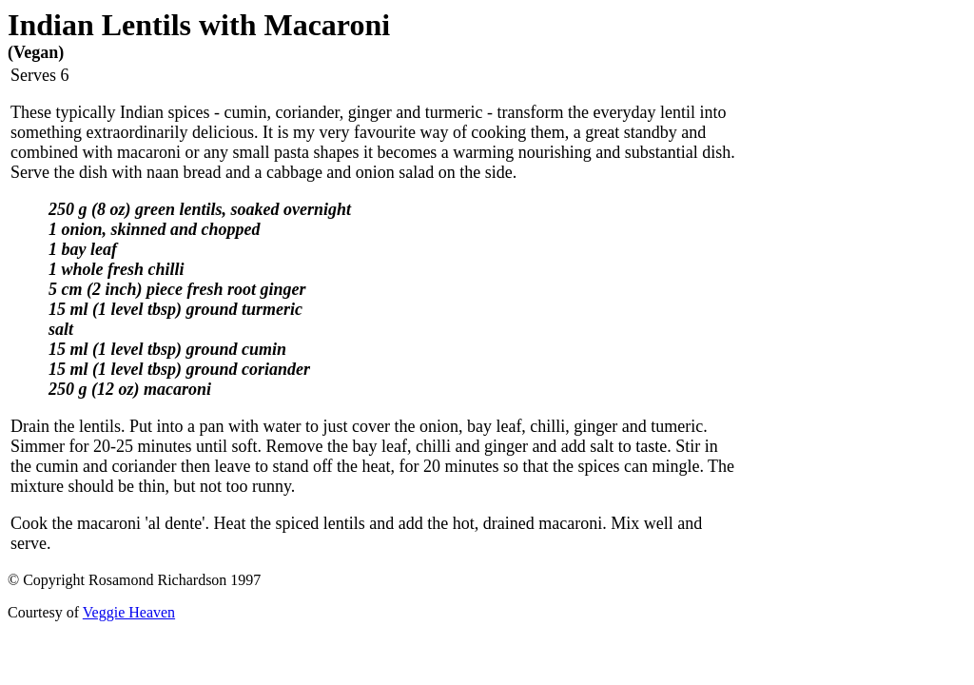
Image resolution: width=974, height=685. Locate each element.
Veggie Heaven (129, 612)
